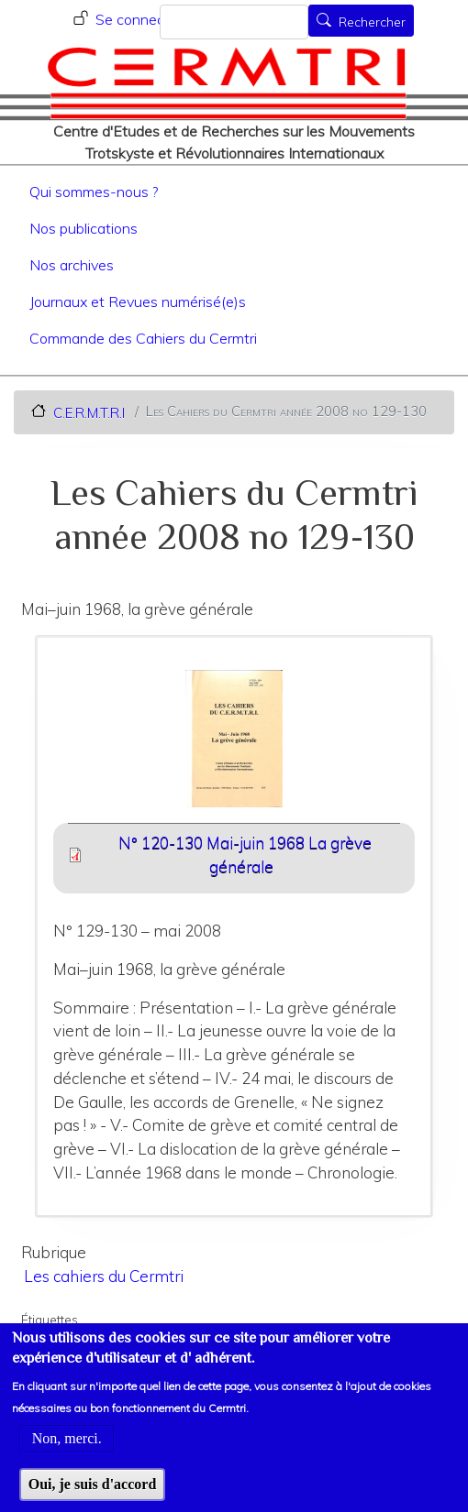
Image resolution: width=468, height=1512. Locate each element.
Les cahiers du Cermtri (104, 1276)
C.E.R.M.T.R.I (89, 412)
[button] (234, 744)
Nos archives (71, 265)
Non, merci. (67, 1454)
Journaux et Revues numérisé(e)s (137, 301)
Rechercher (372, 22)
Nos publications (83, 228)
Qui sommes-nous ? (93, 191)
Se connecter (139, 19)
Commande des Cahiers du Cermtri (143, 338)
